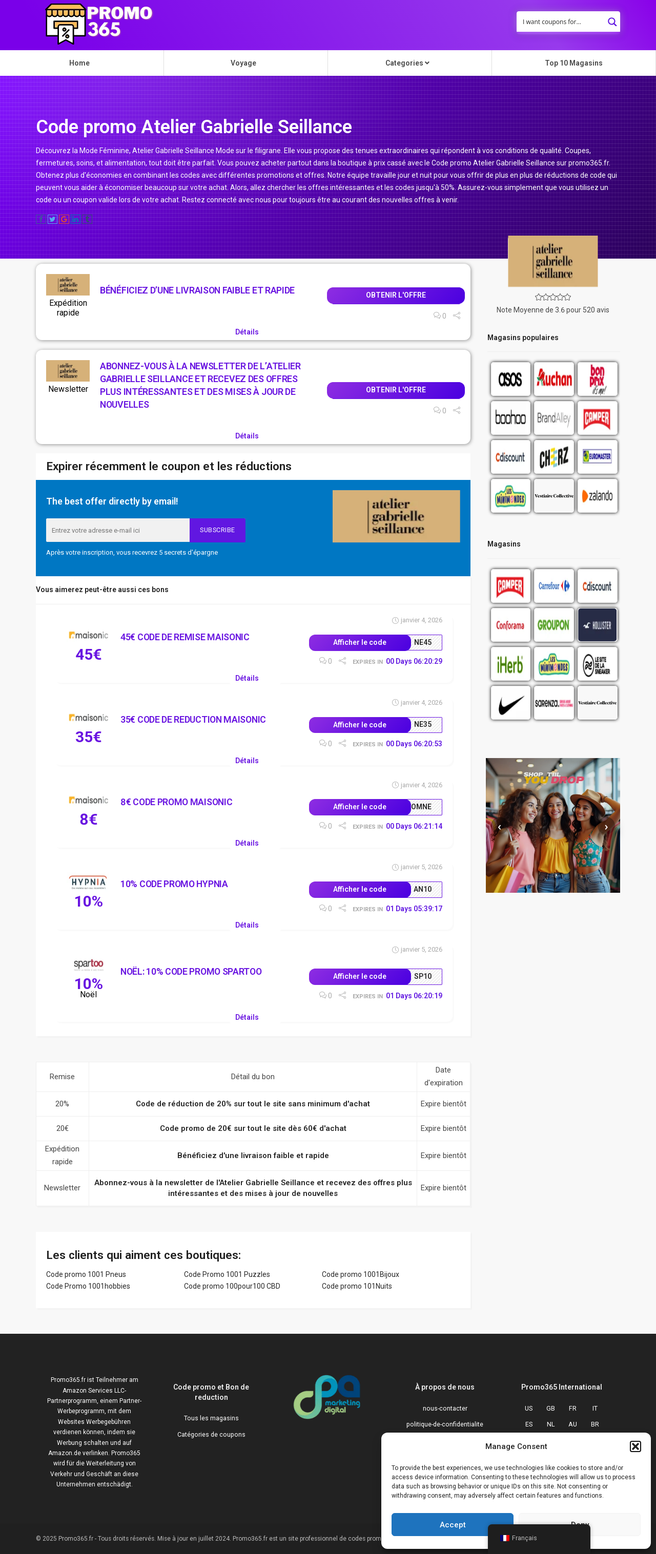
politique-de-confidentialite (444, 1424)
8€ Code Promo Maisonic (176, 801)
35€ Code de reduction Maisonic (193, 719)
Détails (247, 332)
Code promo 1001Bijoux (360, 1274)
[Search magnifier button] (612, 19)
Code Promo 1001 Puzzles (227, 1274)
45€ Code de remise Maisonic (185, 637)
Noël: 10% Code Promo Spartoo (191, 971)
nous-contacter (445, 1408)
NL (551, 1424)
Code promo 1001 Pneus (86, 1274)
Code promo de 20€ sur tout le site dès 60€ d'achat (253, 1128)
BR (595, 1424)
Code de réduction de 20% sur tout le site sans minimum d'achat (253, 1103)
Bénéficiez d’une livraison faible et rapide (197, 290)
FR (573, 1408)
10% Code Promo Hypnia (174, 883)
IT (595, 1408)
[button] (635, 1446)
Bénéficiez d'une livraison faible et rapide (253, 1155)
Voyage (243, 63)
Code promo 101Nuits (357, 1286)
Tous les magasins (211, 1418)
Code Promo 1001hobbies (88, 1286)
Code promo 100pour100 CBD (232, 1286)
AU (572, 1424)
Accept (453, 1524)
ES (528, 1424)
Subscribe (217, 530)
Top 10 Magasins (574, 63)
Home (79, 63)
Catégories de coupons (211, 1434)
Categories (407, 63)
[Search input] (562, 21)
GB (550, 1408)
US (528, 1408)
